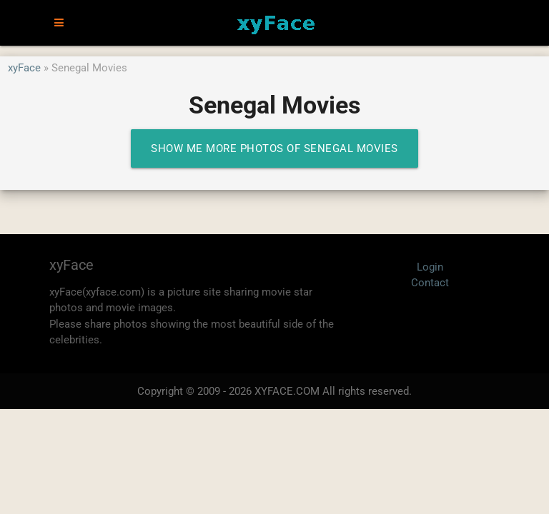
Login (430, 267)
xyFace (24, 67)
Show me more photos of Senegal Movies (274, 148)
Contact (430, 282)
